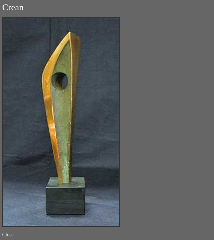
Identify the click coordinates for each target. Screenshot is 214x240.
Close (8, 234)
